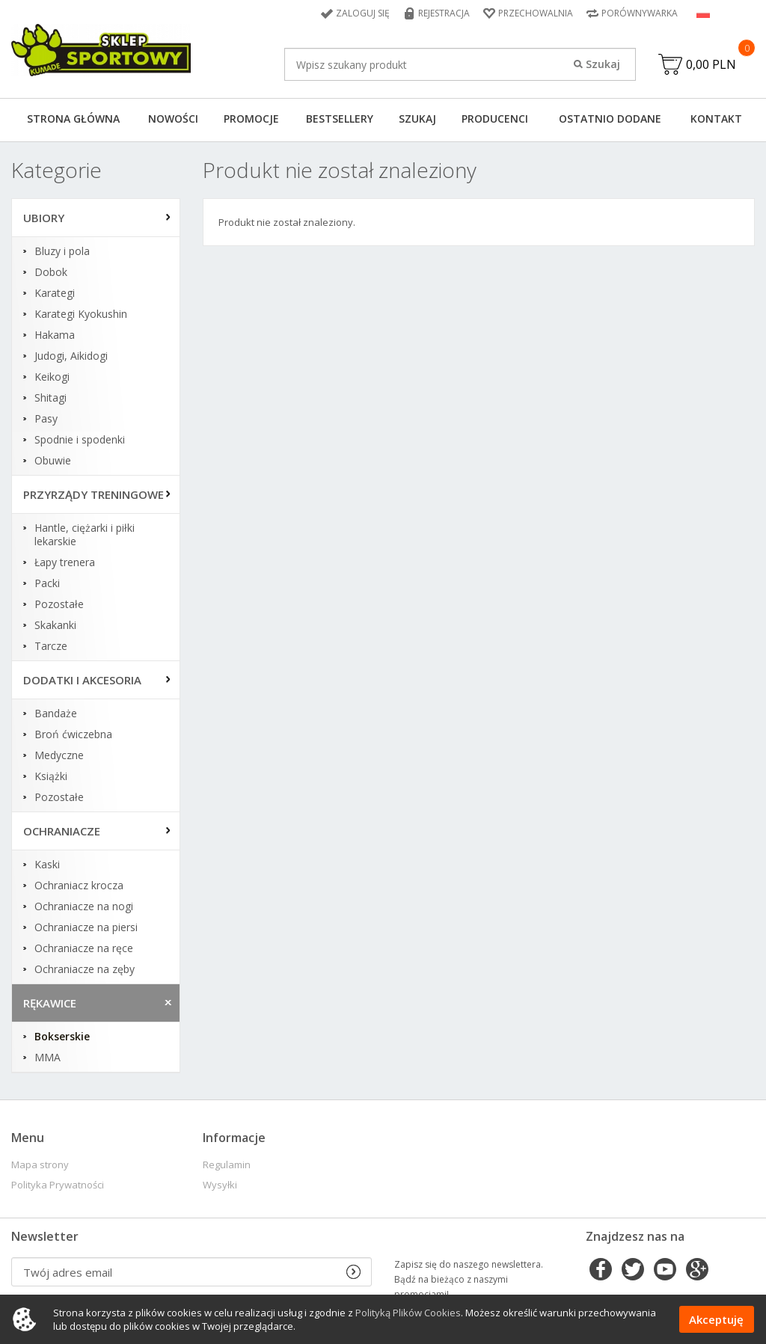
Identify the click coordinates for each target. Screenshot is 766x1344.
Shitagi (50, 398)
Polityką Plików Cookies (408, 1312)
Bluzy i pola (62, 251)
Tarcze (50, 646)
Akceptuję (716, 1319)
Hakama (54, 335)
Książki (50, 776)
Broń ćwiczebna (73, 734)
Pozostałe (59, 604)
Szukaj (417, 118)
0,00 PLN (711, 64)
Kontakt (716, 118)
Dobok (50, 272)
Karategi (54, 293)
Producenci (495, 118)
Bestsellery (339, 118)
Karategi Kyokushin (80, 314)
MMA (47, 1057)
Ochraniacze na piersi (86, 927)
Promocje (251, 118)
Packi (47, 583)
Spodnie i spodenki (79, 440)
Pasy (46, 419)
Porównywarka (639, 13)
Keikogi (52, 377)
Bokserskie (62, 1036)
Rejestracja (444, 13)
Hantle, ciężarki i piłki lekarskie (84, 534)
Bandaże (55, 713)
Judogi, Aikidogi (71, 356)
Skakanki (55, 625)
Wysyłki (220, 1185)
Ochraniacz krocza (78, 885)
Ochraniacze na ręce (83, 948)
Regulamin (227, 1164)
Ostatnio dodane (610, 118)
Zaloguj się (363, 13)
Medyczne (59, 755)
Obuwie (52, 460)
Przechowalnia (535, 13)
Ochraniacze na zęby (84, 969)
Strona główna (73, 118)
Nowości (173, 118)
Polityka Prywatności (57, 1185)
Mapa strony (40, 1164)
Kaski (47, 864)
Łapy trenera (64, 562)
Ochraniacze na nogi (83, 906)
